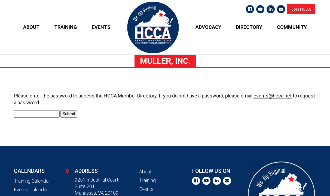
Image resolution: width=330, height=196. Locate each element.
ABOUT (31, 27)
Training (147, 180)
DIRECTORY (249, 27)
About (145, 171)
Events (146, 189)
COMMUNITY (292, 27)
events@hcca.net (272, 96)
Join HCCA (301, 9)
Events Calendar (31, 189)
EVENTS (101, 27)
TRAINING (65, 27)
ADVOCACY (208, 27)
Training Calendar (32, 181)
